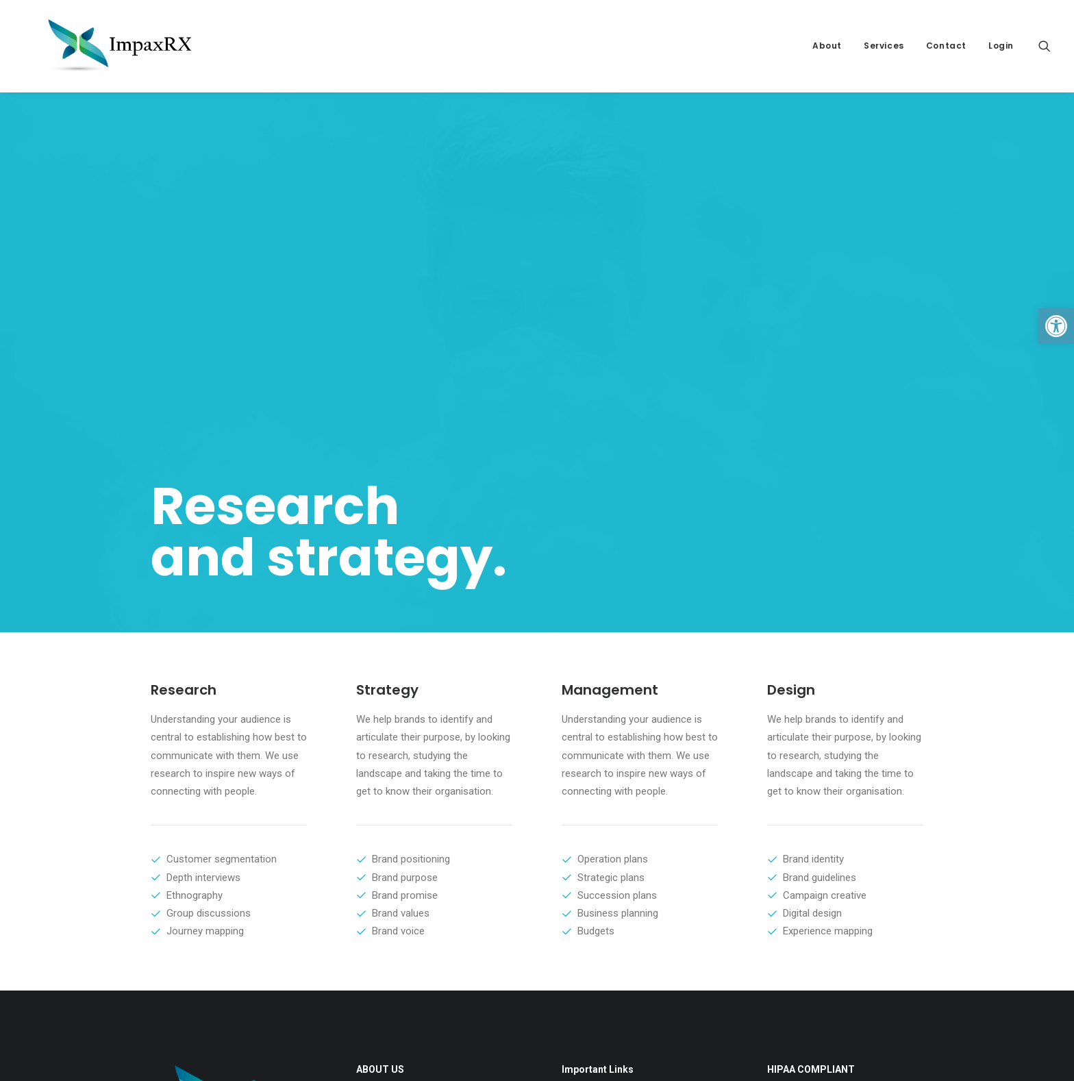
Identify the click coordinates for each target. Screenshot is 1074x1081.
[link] (1056, 326)
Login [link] (1001, 45)
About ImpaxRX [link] (590, 817)
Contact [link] (946, 45)
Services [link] (884, 45)
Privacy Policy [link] (586, 801)
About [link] (827, 45)
